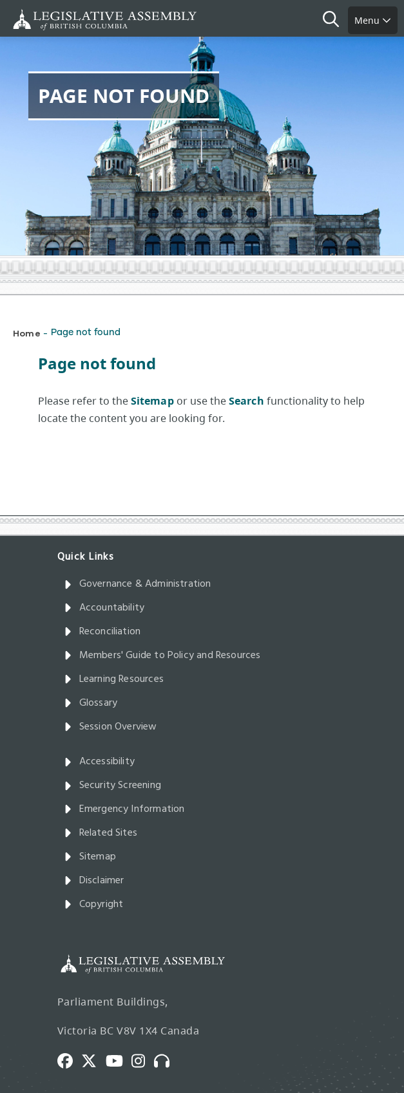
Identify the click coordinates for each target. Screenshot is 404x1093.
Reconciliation (102, 631)
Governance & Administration (137, 584)
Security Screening (112, 785)
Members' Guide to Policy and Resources (162, 655)
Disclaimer (94, 880)
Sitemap (90, 857)
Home (27, 332)
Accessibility (99, 761)
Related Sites (101, 833)
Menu (372, 20)
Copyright (94, 904)
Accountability (104, 608)
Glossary (91, 703)
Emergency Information (124, 809)
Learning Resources (114, 679)
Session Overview (110, 727)
